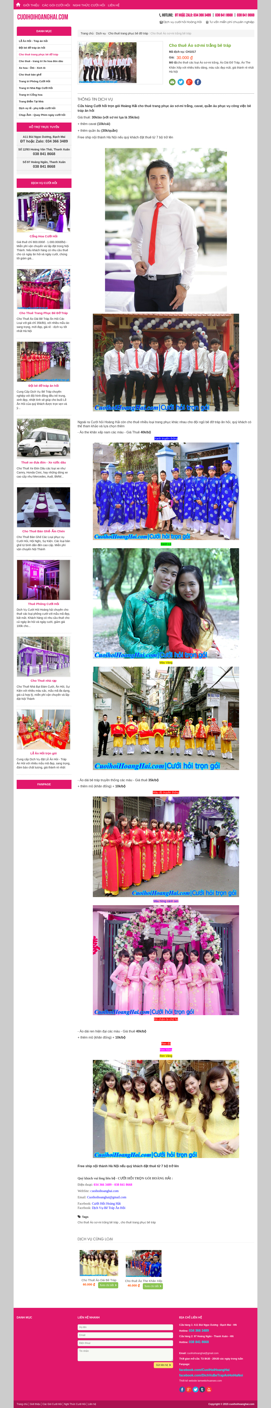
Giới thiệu (31, 5)
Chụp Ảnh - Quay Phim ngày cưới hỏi (42, 114)
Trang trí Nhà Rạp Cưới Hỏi (36, 88)
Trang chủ (87, 33)
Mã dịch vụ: (177, 51)
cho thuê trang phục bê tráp (138, 1222)
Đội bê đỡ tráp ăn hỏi (32, 47)
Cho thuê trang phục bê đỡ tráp (128, 33)
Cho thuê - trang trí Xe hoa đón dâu (41, 61)
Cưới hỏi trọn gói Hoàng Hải (115, 106)
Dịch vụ (101, 33)
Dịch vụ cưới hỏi (44, 183)
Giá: (172, 57)
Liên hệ (113, 5)
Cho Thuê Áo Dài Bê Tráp (98, 1280)
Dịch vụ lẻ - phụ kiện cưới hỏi (37, 108)
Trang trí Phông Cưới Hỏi (34, 81)
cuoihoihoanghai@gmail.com (202, 1353)
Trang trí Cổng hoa (30, 94)
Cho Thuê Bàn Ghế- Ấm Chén (43, 531)
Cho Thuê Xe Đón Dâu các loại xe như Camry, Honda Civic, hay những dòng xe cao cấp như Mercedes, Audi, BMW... (42, 472)
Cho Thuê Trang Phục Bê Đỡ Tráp (43, 313)
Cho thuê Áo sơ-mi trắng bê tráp (98, 1222)
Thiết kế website (188, 1380)
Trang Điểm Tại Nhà (31, 101)
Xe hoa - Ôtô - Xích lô (32, 67)
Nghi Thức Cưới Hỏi (89, 5)
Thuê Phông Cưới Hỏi (43, 604)
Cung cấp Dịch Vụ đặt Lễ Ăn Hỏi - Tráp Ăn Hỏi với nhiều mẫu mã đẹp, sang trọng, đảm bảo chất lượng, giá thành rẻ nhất (43, 763)
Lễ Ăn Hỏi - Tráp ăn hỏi (33, 41)
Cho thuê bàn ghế (30, 74)
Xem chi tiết (108, 1285)
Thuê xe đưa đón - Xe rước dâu (43, 462)
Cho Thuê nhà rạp (43, 680)
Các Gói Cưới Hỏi (56, 5)
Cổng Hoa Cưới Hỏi (43, 236)
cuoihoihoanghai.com (241, 1404)
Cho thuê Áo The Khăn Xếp (143, 1281)
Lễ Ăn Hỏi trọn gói (43, 753)
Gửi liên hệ (163, 1365)
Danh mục (44, 31)
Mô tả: (173, 62)
